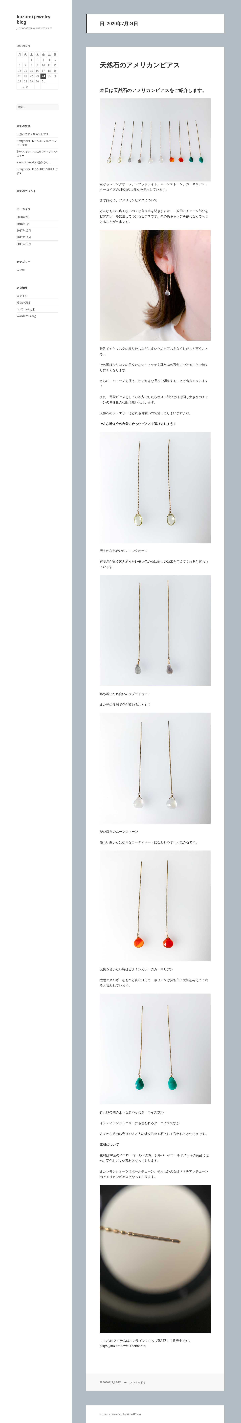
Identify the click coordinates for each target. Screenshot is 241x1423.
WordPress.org (26, 316)
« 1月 (25, 87)
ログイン (22, 296)
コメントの (26, 309)
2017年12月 (24, 230)
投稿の (23, 303)
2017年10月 (24, 244)
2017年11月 (24, 237)
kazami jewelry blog (33, 19)
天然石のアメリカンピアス (33, 134)
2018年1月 (23, 224)
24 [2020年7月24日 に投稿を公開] (43, 76)
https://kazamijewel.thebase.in (123, 1346)
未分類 (21, 270)
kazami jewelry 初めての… (33, 162)
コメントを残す (136, 1382)
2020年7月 (23, 217)
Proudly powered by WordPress (120, 1414)
